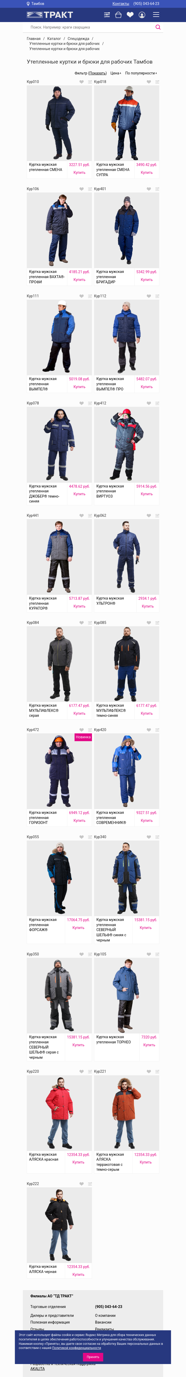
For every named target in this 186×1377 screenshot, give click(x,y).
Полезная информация (50, 1322)
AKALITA (37, 1369)
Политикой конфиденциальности (76, 1348)
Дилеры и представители (52, 1315)
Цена (114, 73)
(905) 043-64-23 (146, 4)
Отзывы (37, 1329)
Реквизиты (104, 1329)
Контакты (120, 4)
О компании (105, 1315)
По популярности (140, 73)
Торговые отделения (48, 1307)
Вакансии (103, 1322)
